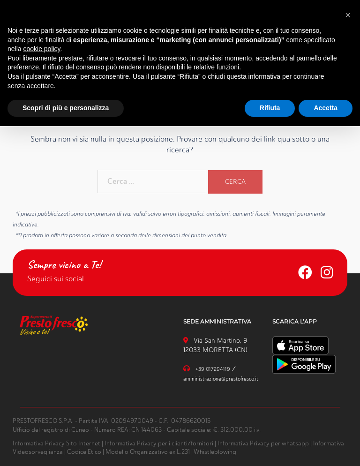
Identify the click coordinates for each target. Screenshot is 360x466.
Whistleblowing (215, 451)
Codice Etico (84, 451)
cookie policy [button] (41, 49)
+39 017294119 (212, 369)
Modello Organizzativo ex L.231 (147, 451)
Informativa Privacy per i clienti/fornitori (159, 443)
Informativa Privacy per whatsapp (263, 443)
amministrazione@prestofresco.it (220, 379)
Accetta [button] (326, 108)
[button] (347, 15)
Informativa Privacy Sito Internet (56, 443)
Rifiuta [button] (270, 108)
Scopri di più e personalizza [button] (65, 108)
